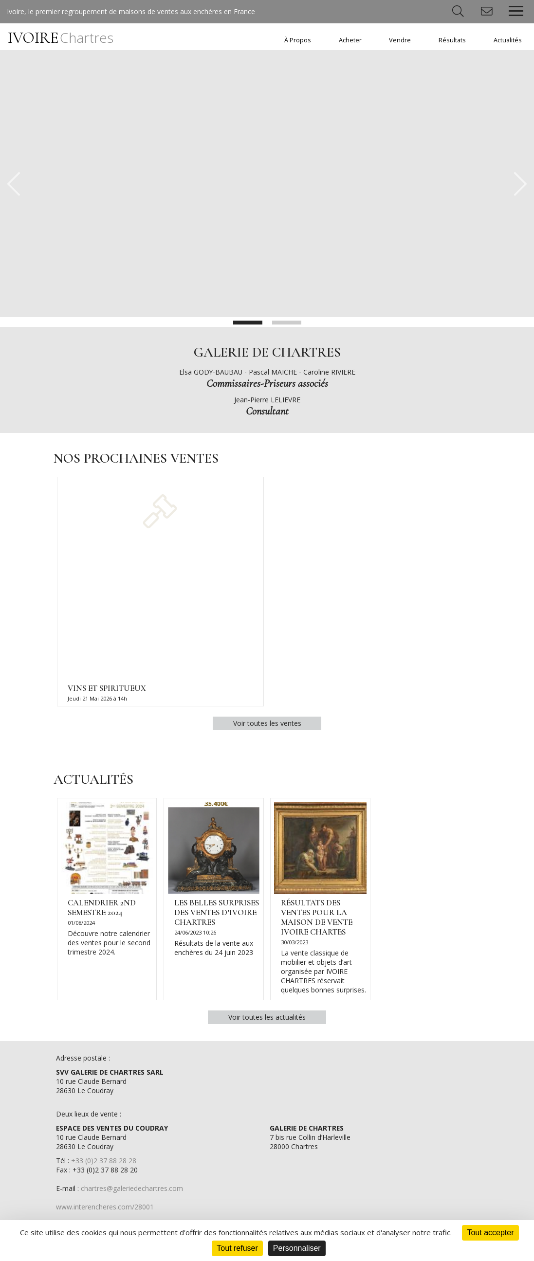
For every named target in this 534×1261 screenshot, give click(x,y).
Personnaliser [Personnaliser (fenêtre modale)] (297, 1248)
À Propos (297, 40)
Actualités (508, 40)
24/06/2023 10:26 (195, 935)
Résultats (452, 40)
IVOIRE (60, 37)
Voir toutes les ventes (267, 724)
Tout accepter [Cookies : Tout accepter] (490, 1232)
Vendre (400, 40)
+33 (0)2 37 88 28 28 (103, 1164)
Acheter (350, 40)
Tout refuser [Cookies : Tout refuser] (237, 1248)
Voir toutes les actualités (267, 1020)
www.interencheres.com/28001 (105, 1210)
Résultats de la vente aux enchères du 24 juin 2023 (213, 950)
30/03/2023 (295, 945)
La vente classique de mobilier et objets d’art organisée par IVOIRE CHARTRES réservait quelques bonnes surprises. (324, 975)
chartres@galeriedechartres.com (132, 1192)
